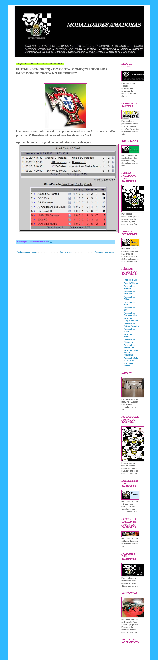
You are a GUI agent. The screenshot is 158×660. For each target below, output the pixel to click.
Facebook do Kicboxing (129, 341)
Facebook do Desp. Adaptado (131, 319)
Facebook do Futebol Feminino (131, 325)
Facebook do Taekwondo (129, 346)
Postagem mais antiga (104, 252)
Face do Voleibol (131, 283)
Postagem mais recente (27, 252)
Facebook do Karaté (129, 335)
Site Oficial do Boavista (130, 364)
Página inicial (66, 252)
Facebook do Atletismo (129, 293)
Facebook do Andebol (129, 287)
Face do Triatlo (130, 280)
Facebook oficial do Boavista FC (131, 359)
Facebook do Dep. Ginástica (130, 314)
